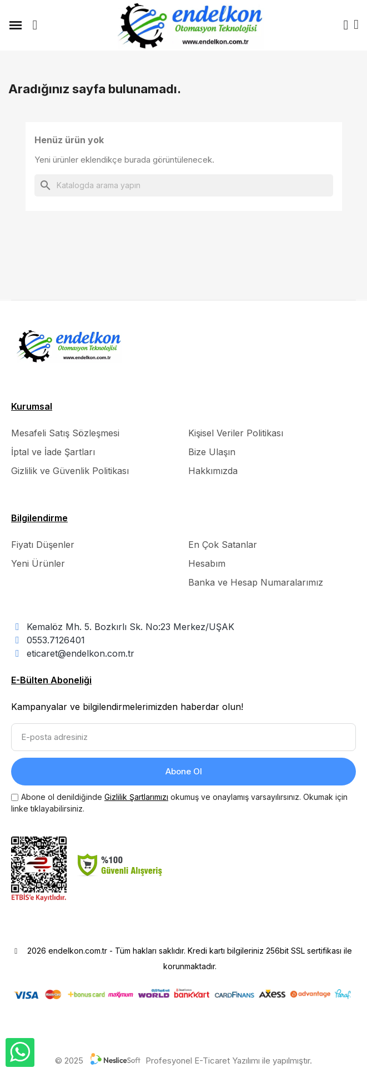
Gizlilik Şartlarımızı (136, 797)
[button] (35, 25)
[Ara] (183, 185)
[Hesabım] (345, 25)
